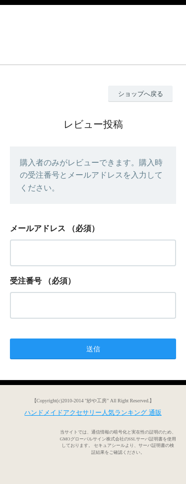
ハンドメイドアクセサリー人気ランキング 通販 (92, 412)
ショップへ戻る (140, 93)
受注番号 (26, 281)
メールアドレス (37, 228)
